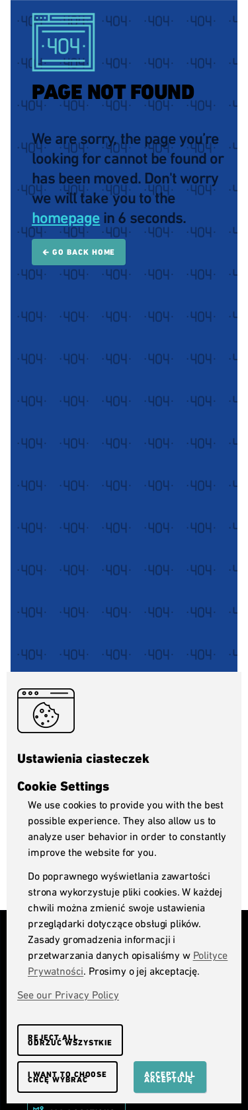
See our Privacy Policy (68, 995)
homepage (66, 218)
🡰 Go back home (78, 252)
